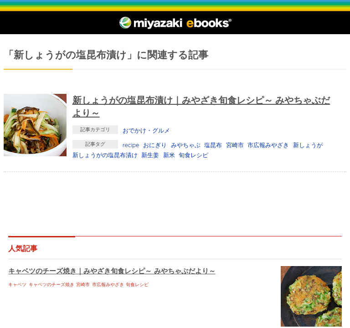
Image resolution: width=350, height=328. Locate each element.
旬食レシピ (193, 155)
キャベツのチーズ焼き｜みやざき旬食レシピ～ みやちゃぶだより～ (111, 270)
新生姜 (150, 155)
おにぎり (155, 145)
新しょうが (308, 145)
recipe (131, 145)
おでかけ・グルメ (146, 130)
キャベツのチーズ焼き (51, 284)
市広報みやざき (268, 145)
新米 (169, 155)
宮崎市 (235, 145)
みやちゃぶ (186, 145)
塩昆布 (213, 145)
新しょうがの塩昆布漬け (105, 155)
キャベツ (17, 284)
